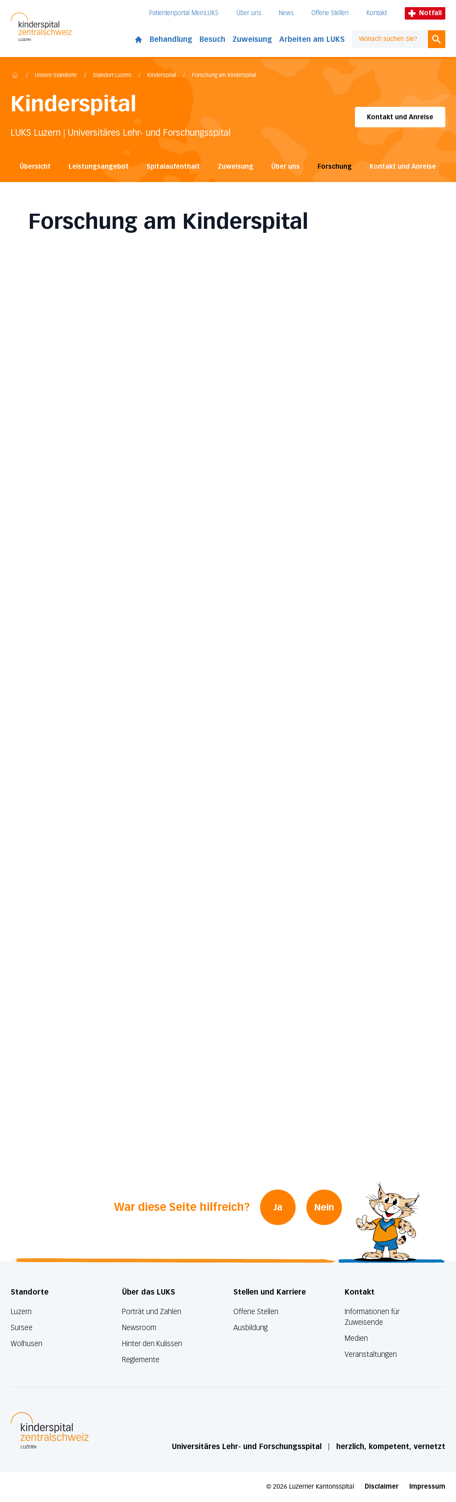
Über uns (248, 13)
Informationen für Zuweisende (372, 1317)
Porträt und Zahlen (151, 1311)
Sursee (22, 1327)
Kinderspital (161, 75)
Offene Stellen (330, 13)
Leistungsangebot (99, 166)
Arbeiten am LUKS (312, 39)
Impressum (427, 1486)
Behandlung (171, 39)
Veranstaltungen (371, 1354)
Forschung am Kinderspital (224, 75)
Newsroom (139, 1327)
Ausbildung (250, 1327)
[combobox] (390, 39)
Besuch (212, 39)
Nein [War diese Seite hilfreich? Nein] (324, 1207)
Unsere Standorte (56, 75)
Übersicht (35, 166)
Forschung (335, 166)
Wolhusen (26, 1344)
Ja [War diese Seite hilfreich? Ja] (278, 1207)
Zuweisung (252, 39)
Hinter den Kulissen (152, 1344)
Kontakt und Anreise (400, 117)
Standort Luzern (112, 75)
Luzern (21, 1311)
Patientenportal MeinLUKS (184, 13)
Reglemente (140, 1360)
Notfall (425, 13)
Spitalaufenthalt (173, 166)
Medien (356, 1338)
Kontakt (376, 13)
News (286, 13)
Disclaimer (382, 1486)
